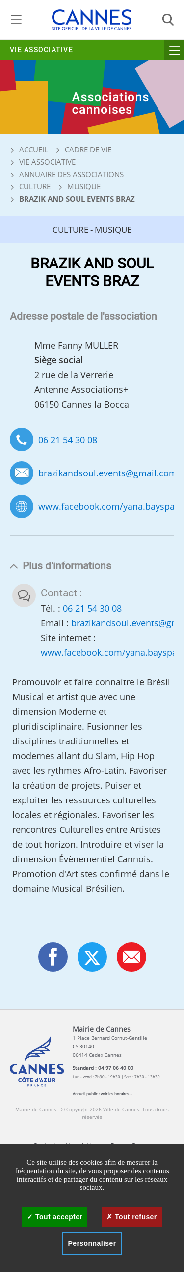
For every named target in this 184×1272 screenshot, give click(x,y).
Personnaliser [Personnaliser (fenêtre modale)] (92, 1243)
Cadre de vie (88, 149)
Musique (84, 186)
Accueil (29, 149)
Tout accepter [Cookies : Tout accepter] (54, 1217)
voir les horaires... (116, 1093)
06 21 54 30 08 (67, 439)
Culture (35, 186)
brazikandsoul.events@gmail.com (107, 473)
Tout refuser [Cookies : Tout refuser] (131, 1217)
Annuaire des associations (71, 174)
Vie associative (41, 50)
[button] (131, 957)
